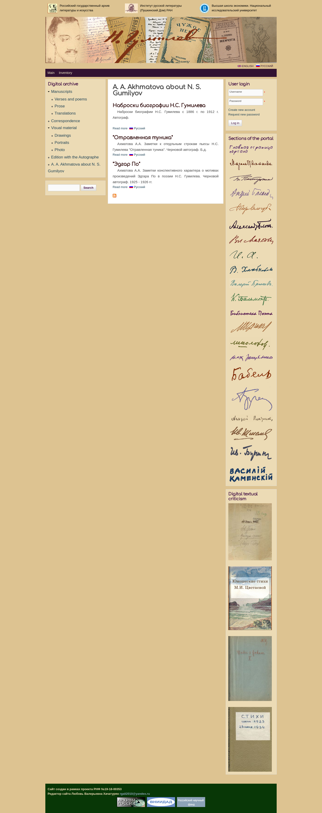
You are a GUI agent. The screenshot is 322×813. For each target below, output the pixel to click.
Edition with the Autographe (75, 157)
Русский (264, 66)
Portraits (62, 142)
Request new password (244, 114)
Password (235, 100)
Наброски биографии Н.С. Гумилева (159, 105)
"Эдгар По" (126, 164)
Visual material (64, 128)
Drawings (63, 135)
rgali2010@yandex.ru (135, 793)
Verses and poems (71, 99)
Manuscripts (61, 91)
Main (50, 73)
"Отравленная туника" (143, 137)
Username (235, 91)
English (246, 66)
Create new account (241, 110)
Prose (60, 106)
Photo (60, 150)
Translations (65, 113)
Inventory (65, 73)
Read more (120, 128)
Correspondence (65, 121)
